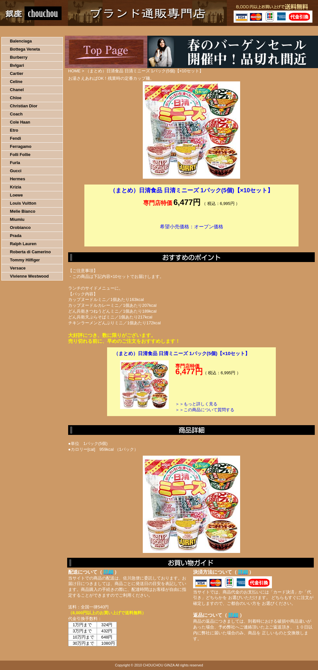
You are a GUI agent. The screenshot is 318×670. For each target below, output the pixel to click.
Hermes (17, 178)
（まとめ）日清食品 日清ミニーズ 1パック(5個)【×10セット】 (182, 353)
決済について (112, 31)
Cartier (16, 73)
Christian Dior (24, 105)
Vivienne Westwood (29, 276)
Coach (16, 114)
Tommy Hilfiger (25, 259)
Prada (16, 235)
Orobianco (20, 227)
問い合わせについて (240, 31)
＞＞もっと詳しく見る (196, 403)
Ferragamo (20, 146)
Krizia (15, 187)
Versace (18, 268)
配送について (155, 31)
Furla (15, 162)
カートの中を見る (284, 31)
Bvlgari (17, 65)
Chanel (17, 89)
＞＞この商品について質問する (204, 409)
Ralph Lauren (23, 243)
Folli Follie (20, 154)
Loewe (16, 195)
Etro (14, 130)
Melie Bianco (22, 211)
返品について (197, 31)
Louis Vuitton (23, 203)
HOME (28, 31)
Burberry (19, 57)
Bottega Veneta (25, 49)
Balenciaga (21, 41)
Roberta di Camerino (30, 251)
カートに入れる (191, 236)
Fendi (15, 138)
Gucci (16, 170)
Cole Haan (20, 122)
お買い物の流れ (67, 31)
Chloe (16, 97)
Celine (16, 81)
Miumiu (17, 219)
